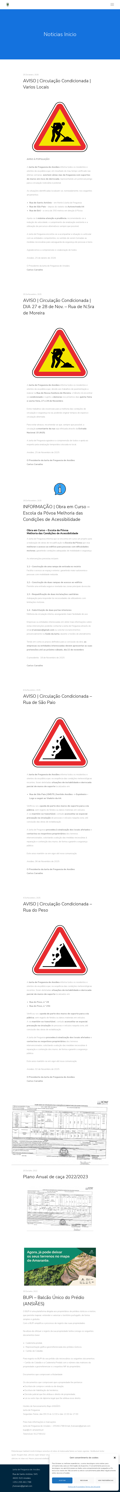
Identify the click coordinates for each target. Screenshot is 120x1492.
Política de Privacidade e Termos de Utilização (84, 1487)
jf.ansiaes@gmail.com (22, 1486)
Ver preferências (105, 1480)
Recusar (84, 1480)
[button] (114, 1457)
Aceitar (62, 1480)
